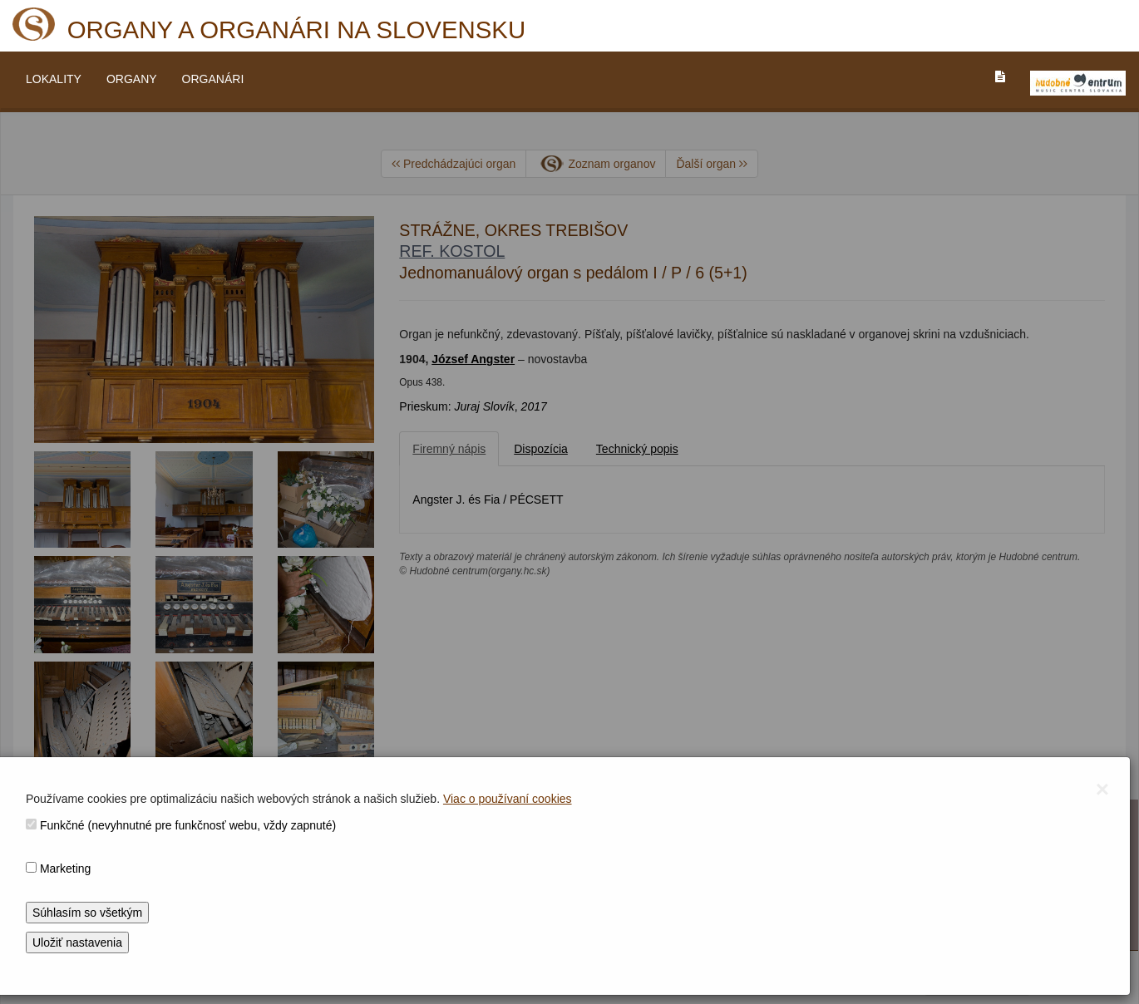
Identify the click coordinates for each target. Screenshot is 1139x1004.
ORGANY (131, 79)
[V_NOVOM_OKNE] (1078, 83)
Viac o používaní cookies (507, 798)
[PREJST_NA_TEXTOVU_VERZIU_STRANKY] (1000, 76)
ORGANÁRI (213, 79)
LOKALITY (53, 79)
